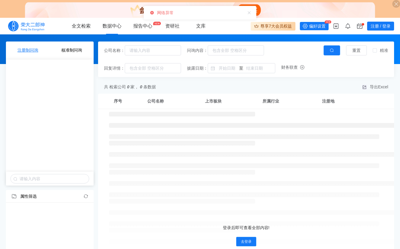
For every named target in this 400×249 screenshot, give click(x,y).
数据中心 (112, 25)
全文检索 (81, 25)
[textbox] (153, 50)
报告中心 (142, 25)
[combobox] (153, 50)
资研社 (172, 25)
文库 (201, 25)
